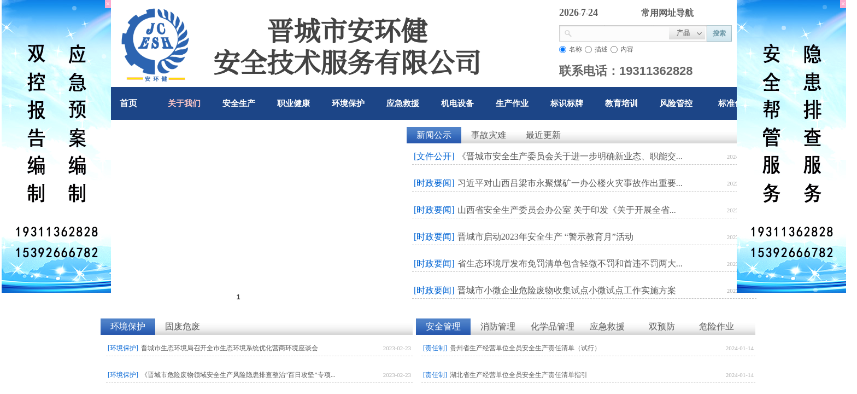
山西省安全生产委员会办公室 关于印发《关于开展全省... (566, 210)
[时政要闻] (434, 183)
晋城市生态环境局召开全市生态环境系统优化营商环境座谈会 (229, 348)
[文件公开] (434, 156)
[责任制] (435, 348)
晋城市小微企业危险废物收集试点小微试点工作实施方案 (566, 290)
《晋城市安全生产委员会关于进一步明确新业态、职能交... (570, 156)
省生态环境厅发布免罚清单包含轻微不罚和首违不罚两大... (570, 263)
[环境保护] (123, 348)
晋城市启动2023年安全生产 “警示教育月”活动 (545, 236)
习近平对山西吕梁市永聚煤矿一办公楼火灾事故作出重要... (570, 183)
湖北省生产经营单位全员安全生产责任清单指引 (519, 375)
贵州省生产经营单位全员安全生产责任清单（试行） (525, 348)
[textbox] (620, 32)
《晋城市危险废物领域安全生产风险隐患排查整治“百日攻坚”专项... (238, 375)
